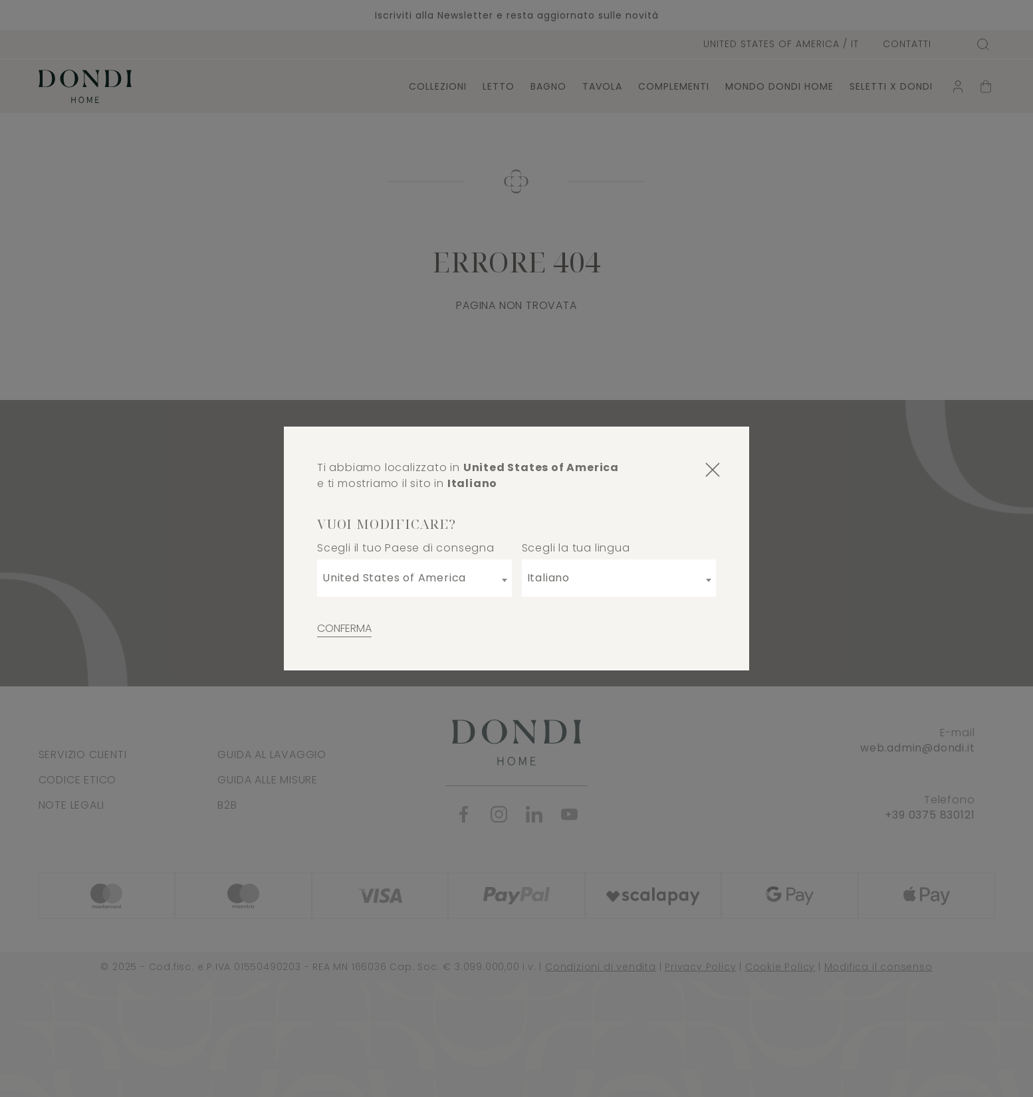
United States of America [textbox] (394, 577)
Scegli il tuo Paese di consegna (406, 547)
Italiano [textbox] (548, 577)
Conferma (344, 628)
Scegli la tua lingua (576, 547)
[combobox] (414, 578)
